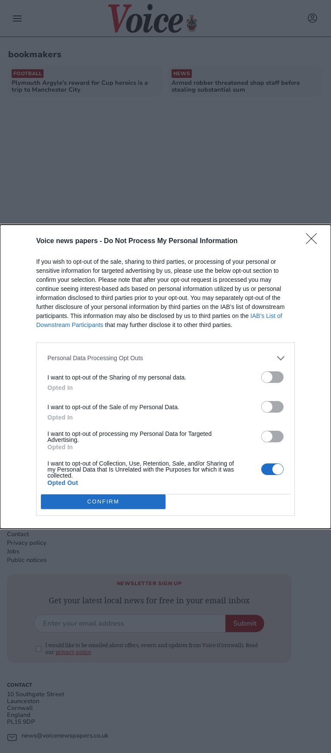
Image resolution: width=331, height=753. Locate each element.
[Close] (314, 241)
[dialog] (165, 376)
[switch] (272, 377)
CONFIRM (103, 501)
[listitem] (165, 357)
